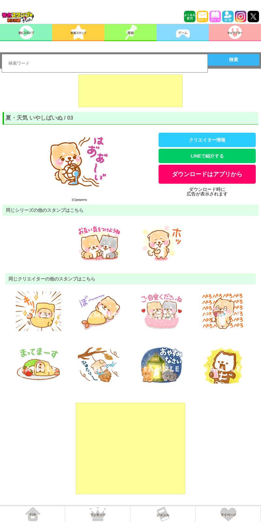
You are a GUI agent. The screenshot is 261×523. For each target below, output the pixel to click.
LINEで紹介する (207, 156)
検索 (233, 59)
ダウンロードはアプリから (207, 174)
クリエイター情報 (207, 140)
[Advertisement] (130, 91)
